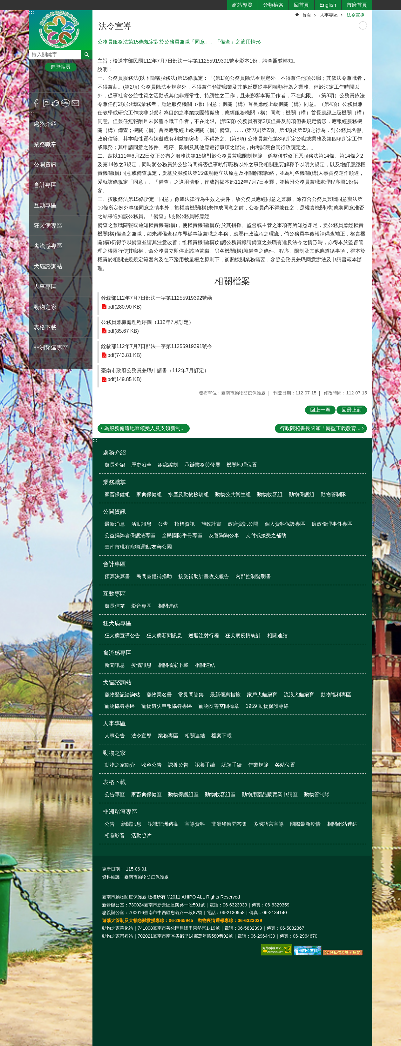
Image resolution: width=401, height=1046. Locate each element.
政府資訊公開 (243, 524)
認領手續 (231, 765)
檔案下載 (221, 735)
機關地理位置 (242, 465)
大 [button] (80, 83)
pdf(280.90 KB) (124, 307)
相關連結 (168, 606)
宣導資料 (195, 824)
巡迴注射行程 (203, 635)
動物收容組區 (220, 794)
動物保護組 (301, 494)
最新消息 (115, 524)
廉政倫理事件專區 (332, 524)
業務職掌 (45, 144)
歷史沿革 (141, 465)
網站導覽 (242, 5)
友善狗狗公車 (224, 535)
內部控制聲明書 (253, 576)
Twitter (56, 103)
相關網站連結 (342, 824)
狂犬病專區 (48, 225)
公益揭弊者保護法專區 (130, 535)
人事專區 (45, 287)
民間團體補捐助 (154, 576)
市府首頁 (357, 5)
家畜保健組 (117, 494)
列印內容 (363, 25)
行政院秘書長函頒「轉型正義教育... (320, 428)
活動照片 (141, 835)
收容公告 (151, 765)
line (66, 103)
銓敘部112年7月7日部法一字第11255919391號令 (156, 346)
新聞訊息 (115, 665)
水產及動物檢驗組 (188, 494)
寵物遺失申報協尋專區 (166, 706)
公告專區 (115, 794)
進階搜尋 (61, 67)
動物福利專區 (336, 694)
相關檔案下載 (173, 665)
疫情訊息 (141, 665)
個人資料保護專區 (285, 524)
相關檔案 (232, 281)
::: (31, 12)
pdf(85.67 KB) (123, 331)
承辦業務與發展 (202, 465)
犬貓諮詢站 (48, 266)
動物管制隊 (333, 494)
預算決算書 (117, 576)
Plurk (46, 103)
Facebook (36, 103)
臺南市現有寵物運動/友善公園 (138, 547)
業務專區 (168, 735)
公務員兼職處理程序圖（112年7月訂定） (147, 322)
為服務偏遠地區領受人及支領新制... (144, 428)
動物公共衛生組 (233, 494)
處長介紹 (115, 465)
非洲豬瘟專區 (51, 348)
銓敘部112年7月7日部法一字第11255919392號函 (156, 298)
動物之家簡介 (120, 765)
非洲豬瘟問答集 (229, 824)
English (328, 5)
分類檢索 (273, 5)
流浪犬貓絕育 (299, 694)
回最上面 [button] (352, 410)
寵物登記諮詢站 (122, 694)
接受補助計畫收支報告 (203, 576)
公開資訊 (45, 164)
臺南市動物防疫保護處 (60, 30)
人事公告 (115, 735)
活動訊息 (141, 524)
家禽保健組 (149, 494)
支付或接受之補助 (266, 535)
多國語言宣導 (268, 824)
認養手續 (205, 765)
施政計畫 (211, 524)
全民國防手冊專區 (182, 535)
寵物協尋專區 (120, 706)
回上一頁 (320, 410)
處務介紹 (45, 124)
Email (75, 103)
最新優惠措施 (225, 694)
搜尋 (34, 53)
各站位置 (285, 765)
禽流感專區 (48, 246)
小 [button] (41, 83)
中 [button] (60, 83)
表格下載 (45, 327)
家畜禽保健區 (146, 794)
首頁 (306, 14)
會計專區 (45, 185)
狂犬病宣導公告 (122, 635)
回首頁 (301, 5)
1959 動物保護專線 (267, 706)
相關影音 (115, 835)
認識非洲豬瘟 (163, 824)
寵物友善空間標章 (219, 706)
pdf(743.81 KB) (124, 355)
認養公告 (178, 765)
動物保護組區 (183, 794)
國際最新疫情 (305, 824)
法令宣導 (355, 14)
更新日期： (113, 869)
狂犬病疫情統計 (243, 635)
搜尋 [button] (86, 54)
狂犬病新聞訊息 (164, 635)
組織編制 (168, 465)
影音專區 (141, 606)
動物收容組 (269, 494)
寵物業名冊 (159, 694)
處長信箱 (115, 606)
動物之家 (45, 307)
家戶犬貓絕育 (262, 694)
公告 (163, 524)
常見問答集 (191, 694)
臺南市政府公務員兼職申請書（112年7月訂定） (155, 370)
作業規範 (258, 765)
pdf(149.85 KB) (124, 379)
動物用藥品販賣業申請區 (270, 794)
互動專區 (45, 205)
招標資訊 (184, 524)
